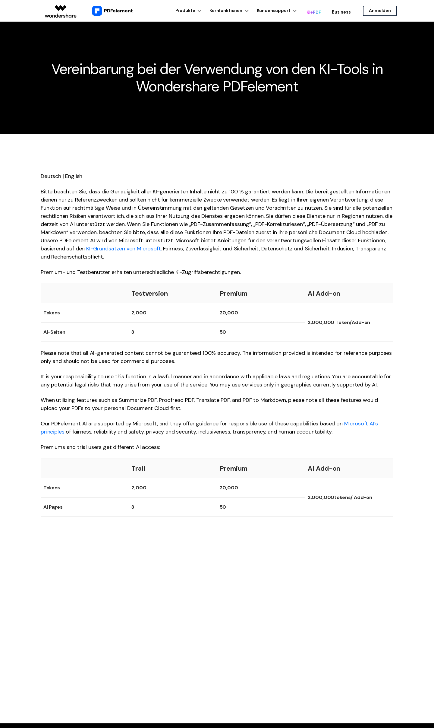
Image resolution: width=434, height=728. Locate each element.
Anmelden (380, 11)
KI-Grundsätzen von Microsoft (123, 248)
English (73, 176)
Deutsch (51, 176)
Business (339, 11)
